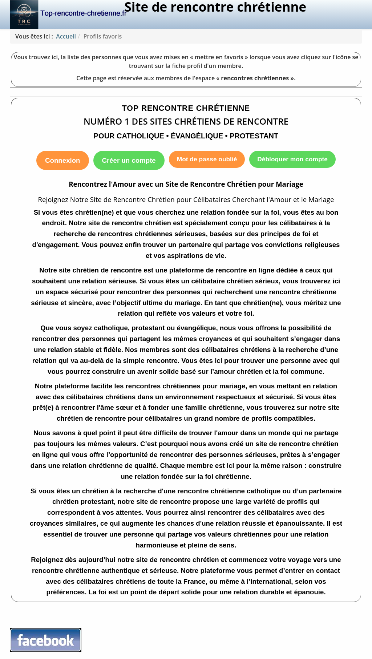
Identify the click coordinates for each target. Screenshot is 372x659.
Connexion (62, 160)
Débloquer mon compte (292, 159)
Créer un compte (129, 160)
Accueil (66, 36)
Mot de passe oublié (207, 159)
